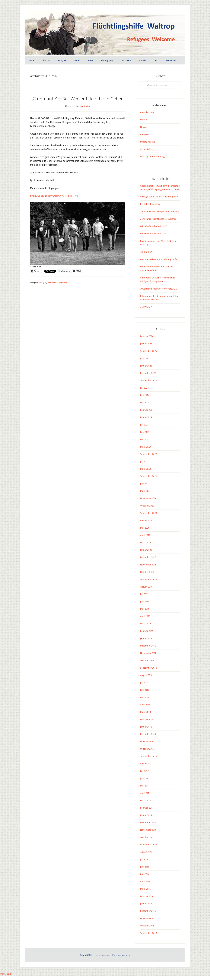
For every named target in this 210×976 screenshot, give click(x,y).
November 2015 (148, 918)
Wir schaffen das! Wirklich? (153, 226)
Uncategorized (147, 142)
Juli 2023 (144, 424)
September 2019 (148, 579)
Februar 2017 (146, 807)
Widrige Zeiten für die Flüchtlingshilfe (159, 196)
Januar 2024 (146, 417)
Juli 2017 (144, 771)
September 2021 (148, 476)
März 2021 (145, 491)
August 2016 (146, 852)
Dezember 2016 (148, 822)
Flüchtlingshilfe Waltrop (105, 32)
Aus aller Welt (147, 112)
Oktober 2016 (147, 837)
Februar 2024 (146, 410)
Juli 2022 (144, 461)
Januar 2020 (146, 550)
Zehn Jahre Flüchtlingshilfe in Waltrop (159, 211)
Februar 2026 (146, 336)
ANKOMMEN (146, 307)
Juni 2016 (144, 866)
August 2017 (146, 763)
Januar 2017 (146, 815)
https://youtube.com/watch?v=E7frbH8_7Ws (54, 195)
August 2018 (146, 675)
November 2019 (148, 564)
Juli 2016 (144, 859)
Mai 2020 (144, 528)
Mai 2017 (144, 785)
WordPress (116, 955)
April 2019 (145, 616)
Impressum (6, 974)
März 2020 (145, 542)
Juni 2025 (144, 358)
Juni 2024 (144, 395)
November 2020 (148, 498)
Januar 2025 (146, 365)
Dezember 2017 (148, 734)
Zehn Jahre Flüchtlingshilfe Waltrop (158, 219)
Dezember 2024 (148, 373)
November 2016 (148, 830)
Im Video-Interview (150, 204)
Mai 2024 (144, 402)
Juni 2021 (144, 483)
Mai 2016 (144, 874)
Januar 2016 (146, 903)
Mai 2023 (144, 439)
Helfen (143, 119)
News (143, 127)
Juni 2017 (144, 778)
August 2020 (146, 520)
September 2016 (148, 844)
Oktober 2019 (147, 572)
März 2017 (145, 800)
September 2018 (148, 667)
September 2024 (148, 380)
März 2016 (145, 889)
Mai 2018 (144, 697)
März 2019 (145, 623)
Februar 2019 (146, 631)
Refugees (42, 283)
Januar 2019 (146, 638)
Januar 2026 (146, 343)
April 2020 (145, 535)
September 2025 (148, 351)
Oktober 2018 (147, 660)
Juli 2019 (144, 594)
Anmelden (126, 955)
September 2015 (148, 933)
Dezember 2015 (148, 911)
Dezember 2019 (148, 557)
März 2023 (145, 446)
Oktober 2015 (147, 925)
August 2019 (146, 586)
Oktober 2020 (147, 505)
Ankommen (146, 252)
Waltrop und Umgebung (57, 283)
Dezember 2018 (148, 645)
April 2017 (145, 793)
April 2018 (145, 704)
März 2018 (145, 712)
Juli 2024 (144, 388)
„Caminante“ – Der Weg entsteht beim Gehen (77, 98)
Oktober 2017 (147, 749)
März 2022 (145, 469)
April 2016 (145, 881)
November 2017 (148, 741)
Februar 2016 (146, 896)
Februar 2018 (146, 719)
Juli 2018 (144, 682)
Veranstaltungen (148, 149)
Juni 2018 (144, 690)
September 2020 (148, 513)
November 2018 (148, 653)
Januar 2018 (146, 726)
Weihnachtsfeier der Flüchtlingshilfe (158, 259)
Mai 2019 (144, 609)
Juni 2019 (144, 601)
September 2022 (148, 454)
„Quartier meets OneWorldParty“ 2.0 (158, 288)
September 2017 (148, 756)
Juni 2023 (144, 432)
